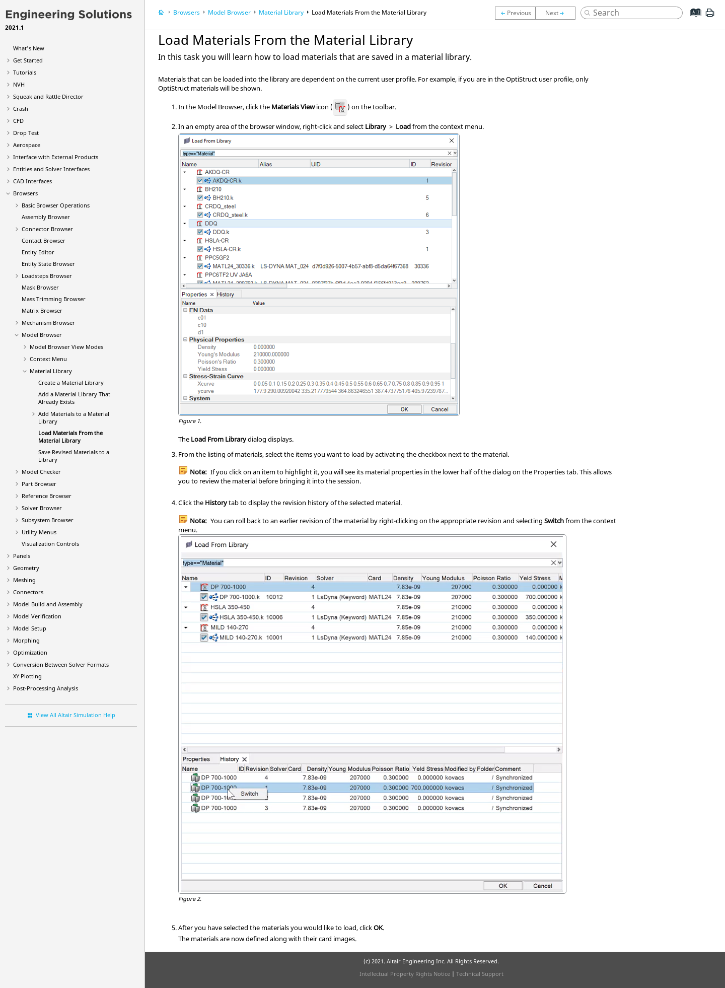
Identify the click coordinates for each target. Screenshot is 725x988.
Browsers (25, 193)
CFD (18, 120)
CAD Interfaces (32, 181)
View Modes (66, 346)
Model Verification (37, 616)
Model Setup (29, 628)
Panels (21, 555)
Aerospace (26, 145)
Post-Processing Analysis (45, 688)
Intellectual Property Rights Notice (404, 973)
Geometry (26, 568)
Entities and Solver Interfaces (51, 169)
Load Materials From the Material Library (70, 436)
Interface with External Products (55, 157)
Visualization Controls (50, 543)
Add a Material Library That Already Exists (74, 397)
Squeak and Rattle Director (48, 96)
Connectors (28, 592)
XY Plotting (27, 676)
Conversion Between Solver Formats (61, 664)
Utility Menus (39, 532)
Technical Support (479, 973)
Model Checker (41, 471)
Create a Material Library (71, 382)
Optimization (30, 652)
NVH (19, 84)
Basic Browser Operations (56, 205)
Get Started (28, 60)
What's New (28, 48)
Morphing (26, 640)
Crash (20, 108)
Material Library (51, 371)
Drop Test (26, 132)
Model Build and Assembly (48, 604)
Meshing (24, 580)
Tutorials (24, 72)
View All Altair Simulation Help (75, 715)
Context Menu (48, 359)
